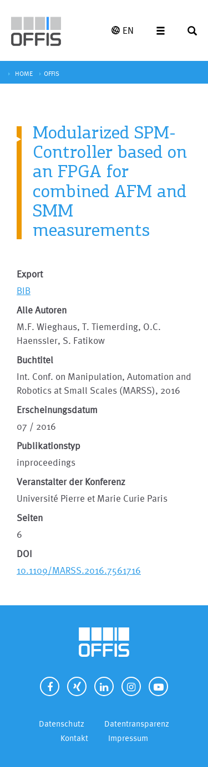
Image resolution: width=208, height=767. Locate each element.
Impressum (128, 738)
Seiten (30, 517)
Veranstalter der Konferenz (71, 481)
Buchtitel (35, 359)
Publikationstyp (48, 445)
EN (122, 30)
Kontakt (74, 738)
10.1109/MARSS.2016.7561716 (79, 570)
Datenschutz (61, 723)
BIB (24, 290)
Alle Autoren (42, 310)
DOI (24, 553)
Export (30, 274)
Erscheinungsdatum (57, 409)
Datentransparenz (136, 723)
